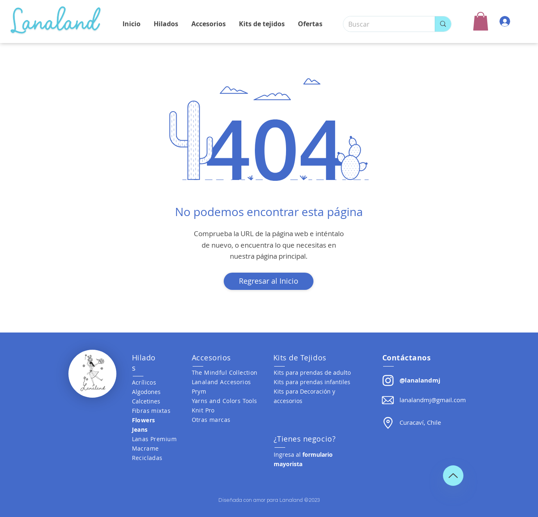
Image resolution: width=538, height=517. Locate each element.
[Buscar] (383, 24)
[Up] (453, 475)
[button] (480, 21)
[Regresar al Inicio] (268, 281)
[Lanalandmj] (388, 380)
